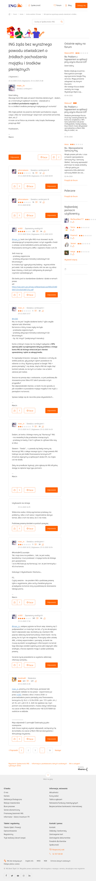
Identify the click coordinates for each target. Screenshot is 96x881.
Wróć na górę (48, 779)
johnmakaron (23, 170)
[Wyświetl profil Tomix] (73, 227)
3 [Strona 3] (35, 750)
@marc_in (16, 239)
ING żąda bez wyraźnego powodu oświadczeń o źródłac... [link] (60, 14)
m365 (20, 228)
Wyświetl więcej (70, 260)
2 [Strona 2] (28, 750)
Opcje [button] (45, 157)
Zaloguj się (81, 5)
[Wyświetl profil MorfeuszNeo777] (77, 219)
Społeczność (36, 5)
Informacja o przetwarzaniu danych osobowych (49, 764)
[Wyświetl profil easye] (73, 251)
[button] (54, 157)
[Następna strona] (58, 750)
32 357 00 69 (57, 854)
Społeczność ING (9, 14)
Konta (21, 14)
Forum (58, 5)
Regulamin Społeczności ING (19, 764)
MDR (45, 861)
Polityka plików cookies (12, 864)
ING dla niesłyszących (14, 861)
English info (29, 861)
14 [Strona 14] (50, 750)
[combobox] (48, 21)
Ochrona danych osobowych (60, 861)
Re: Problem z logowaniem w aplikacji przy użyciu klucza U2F (75, 59)
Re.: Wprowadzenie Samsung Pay (73, 149)
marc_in (21, 85)
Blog (70, 5)
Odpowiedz (14, 157)
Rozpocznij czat (58, 849)
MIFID (38, 861)
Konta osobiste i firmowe (33, 14)
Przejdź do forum (71, 180)
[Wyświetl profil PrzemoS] (74, 235)
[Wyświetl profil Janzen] (73, 243)
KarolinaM (22, 678)
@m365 (15, 319)
